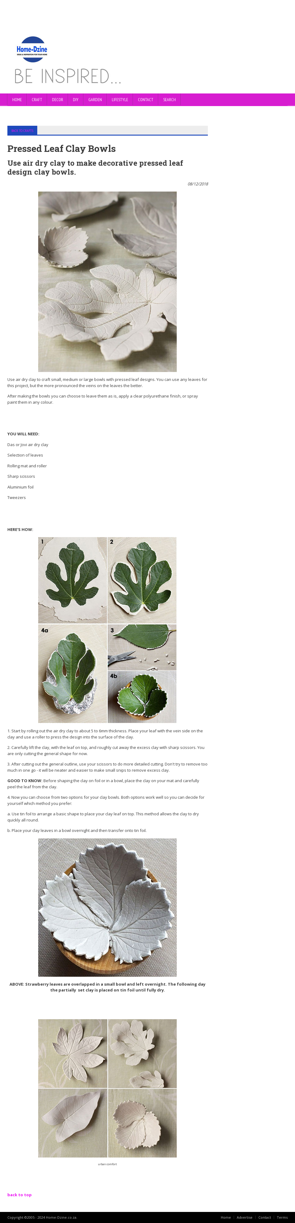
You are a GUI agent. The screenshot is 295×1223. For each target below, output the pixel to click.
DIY (76, 99)
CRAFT (37, 99)
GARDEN (95, 99)
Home (17, 99)
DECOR (57, 99)
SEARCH (169, 99)
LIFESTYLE (120, 99)
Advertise (245, 1217)
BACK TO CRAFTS (22, 130)
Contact (264, 1217)
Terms (282, 1217)
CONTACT (145, 99)
